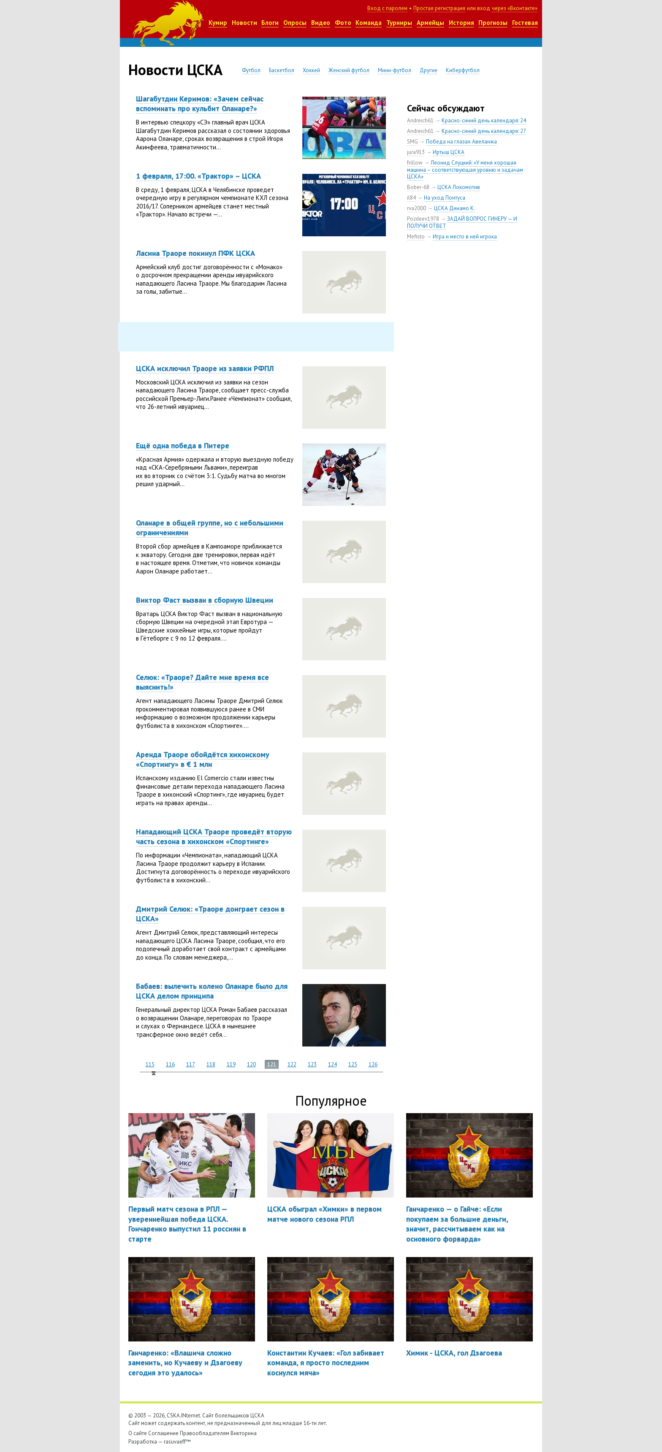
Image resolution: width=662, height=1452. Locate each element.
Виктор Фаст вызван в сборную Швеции (204, 600)
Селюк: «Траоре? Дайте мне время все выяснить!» (202, 682)
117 (190, 1064)
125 (352, 1064)
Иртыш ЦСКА (448, 152)
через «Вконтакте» (514, 8)
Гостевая (525, 23)
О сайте (137, 1433)
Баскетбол (281, 70)
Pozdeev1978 (423, 218)
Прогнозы (492, 23)
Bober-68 (418, 187)
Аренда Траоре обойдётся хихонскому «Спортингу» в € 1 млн (202, 759)
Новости (244, 23)
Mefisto (416, 236)
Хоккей (311, 70)
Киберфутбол (463, 70)
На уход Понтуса (444, 197)
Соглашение (163, 1433)
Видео (320, 23)
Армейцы (430, 23)
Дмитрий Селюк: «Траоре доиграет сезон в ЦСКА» (210, 913)
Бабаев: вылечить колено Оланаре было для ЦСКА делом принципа (212, 990)
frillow (415, 162)
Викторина (244, 1433)
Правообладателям (204, 1433)
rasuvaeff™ (177, 1441)
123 (312, 1064)
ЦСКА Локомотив (458, 187)
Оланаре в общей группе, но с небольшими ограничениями (209, 527)
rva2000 (416, 208)
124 (332, 1064)
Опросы (295, 23)
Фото (343, 23)
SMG (412, 141)
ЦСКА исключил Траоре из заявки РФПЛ (205, 368)
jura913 (416, 152)
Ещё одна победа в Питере (182, 445)
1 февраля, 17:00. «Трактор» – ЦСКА (198, 176)
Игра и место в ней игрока (465, 236)
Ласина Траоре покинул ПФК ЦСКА (195, 253)
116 (170, 1064)
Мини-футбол (394, 70)
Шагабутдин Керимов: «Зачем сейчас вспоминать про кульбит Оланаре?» (199, 103)
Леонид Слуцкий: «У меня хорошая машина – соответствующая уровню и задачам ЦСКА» (465, 170)
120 (251, 1064)
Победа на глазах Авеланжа (461, 141)
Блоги (270, 23)
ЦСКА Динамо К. (454, 208)
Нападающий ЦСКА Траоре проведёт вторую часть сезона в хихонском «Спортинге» (214, 836)
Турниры (399, 23)
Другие (428, 70)
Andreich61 (420, 120)
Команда (368, 23)
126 (373, 1064)
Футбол (251, 70)
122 (292, 1064)
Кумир (218, 23)
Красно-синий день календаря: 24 (484, 120)
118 (210, 1064)
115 (150, 1064)
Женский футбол (348, 70)
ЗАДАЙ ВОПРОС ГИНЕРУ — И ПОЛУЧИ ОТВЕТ (462, 222)
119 (231, 1064)
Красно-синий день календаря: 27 (484, 131)
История (461, 23)
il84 (411, 197)
